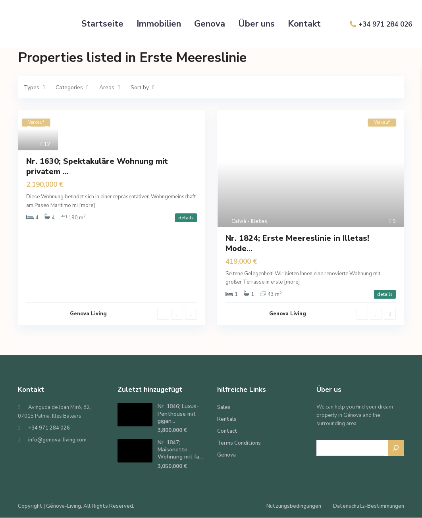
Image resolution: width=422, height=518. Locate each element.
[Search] (396, 448)
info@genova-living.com (57, 439)
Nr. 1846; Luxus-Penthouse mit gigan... (178, 413)
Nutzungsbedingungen (293, 506)
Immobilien (159, 24)
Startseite (102, 24)
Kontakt (304, 24)
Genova (209, 24)
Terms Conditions (239, 443)
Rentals (227, 419)
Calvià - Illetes (249, 221)
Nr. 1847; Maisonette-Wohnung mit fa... (180, 449)
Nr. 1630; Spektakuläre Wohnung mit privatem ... (97, 166)
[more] (87, 205)
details (186, 218)
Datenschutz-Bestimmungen (368, 506)
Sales (224, 407)
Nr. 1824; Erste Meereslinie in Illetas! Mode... (297, 243)
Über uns (256, 24)
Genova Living (88, 313)
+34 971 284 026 (385, 24)
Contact (227, 431)
